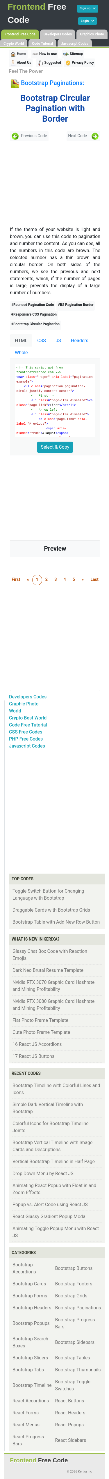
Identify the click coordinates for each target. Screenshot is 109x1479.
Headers (79, 340)
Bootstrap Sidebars (74, 1342)
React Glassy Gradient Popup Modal (49, 1216)
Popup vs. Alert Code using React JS (50, 1204)
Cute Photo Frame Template (41, 1032)
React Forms (25, 1413)
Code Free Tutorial (28, 725)
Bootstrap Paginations (78, 1308)
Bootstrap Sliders (30, 1358)
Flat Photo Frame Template (40, 1020)
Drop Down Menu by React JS (43, 1173)
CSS (41, 340)
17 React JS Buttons (33, 1056)
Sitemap (73, 54)
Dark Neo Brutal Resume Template (47, 970)
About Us (20, 63)
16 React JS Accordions (37, 1044)
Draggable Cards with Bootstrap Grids (51, 910)
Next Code (83, 136)
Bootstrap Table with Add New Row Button (56, 922)
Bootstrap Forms (29, 1296)
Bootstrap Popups (31, 1323)
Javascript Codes (74, 44)
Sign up (88, 8)
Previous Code (29, 136)
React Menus (26, 1425)
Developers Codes (58, 34)
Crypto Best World (28, 718)
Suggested (49, 63)
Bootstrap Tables (72, 1358)
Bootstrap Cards (29, 1284)
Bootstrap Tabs (28, 1370)
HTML (21, 340)
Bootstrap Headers (31, 1308)
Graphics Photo (92, 34)
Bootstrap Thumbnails (78, 1370)
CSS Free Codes (25, 732)
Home (18, 54)
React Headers (70, 1413)
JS (58, 340)
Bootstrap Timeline (31, 1385)
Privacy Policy (79, 63)
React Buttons (69, 1401)
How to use (45, 54)
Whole (21, 352)
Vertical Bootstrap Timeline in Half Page (53, 1161)
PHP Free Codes (26, 739)
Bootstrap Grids (71, 1296)
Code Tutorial (42, 44)
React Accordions (30, 1401)
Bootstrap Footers (73, 1284)
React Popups (69, 1425)
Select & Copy (55, 447)
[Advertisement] (51, 183)
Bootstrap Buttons (73, 1268)
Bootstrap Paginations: (52, 83)
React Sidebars (70, 1440)
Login (87, 21)
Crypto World (13, 44)
